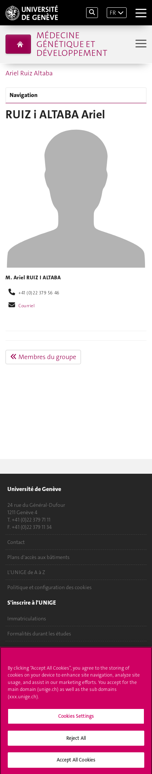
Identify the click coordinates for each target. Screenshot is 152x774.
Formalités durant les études (39, 633)
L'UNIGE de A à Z (26, 572)
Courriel (26, 306)
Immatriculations (26, 618)
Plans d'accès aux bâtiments (38, 557)
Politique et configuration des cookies (49, 587)
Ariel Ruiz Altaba (29, 73)
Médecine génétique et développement (71, 44)
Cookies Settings (76, 718)
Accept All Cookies (76, 762)
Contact (16, 542)
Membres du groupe (43, 356)
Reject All (76, 740)
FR (113, 13)
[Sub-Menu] (140, 44)
